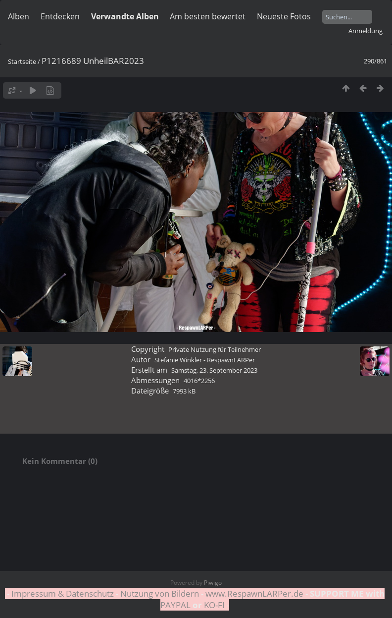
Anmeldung (365, 30)
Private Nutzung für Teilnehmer (214, 349)
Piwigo (213, 582)
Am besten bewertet (207, 16)
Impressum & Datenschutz (62, 593)
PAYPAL (176, 605)
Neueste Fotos (284, 16)
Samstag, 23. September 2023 (214, 370)
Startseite (22, 61)
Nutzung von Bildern (159, 593)
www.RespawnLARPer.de (254, 593)
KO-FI (214, 605)
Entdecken (60, 16)
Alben (18, 16)
